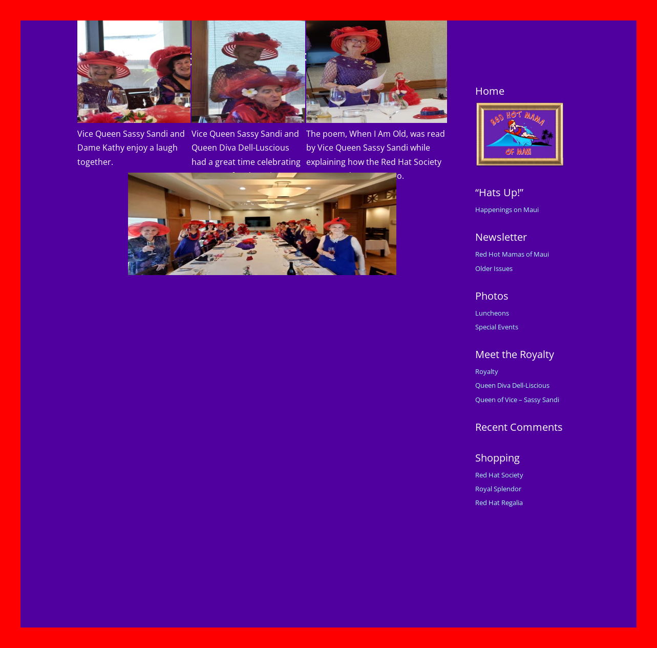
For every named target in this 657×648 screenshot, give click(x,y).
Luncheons (492, 313)
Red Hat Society (499, 474)
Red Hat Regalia (499, 502)
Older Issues (494, 268)
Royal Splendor (498, 488)
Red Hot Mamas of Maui (512, 254)
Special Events (496, 326)
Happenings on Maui (507, 209)
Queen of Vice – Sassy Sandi (517, 399)
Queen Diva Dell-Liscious (512, 385)
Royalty (486, 371)
